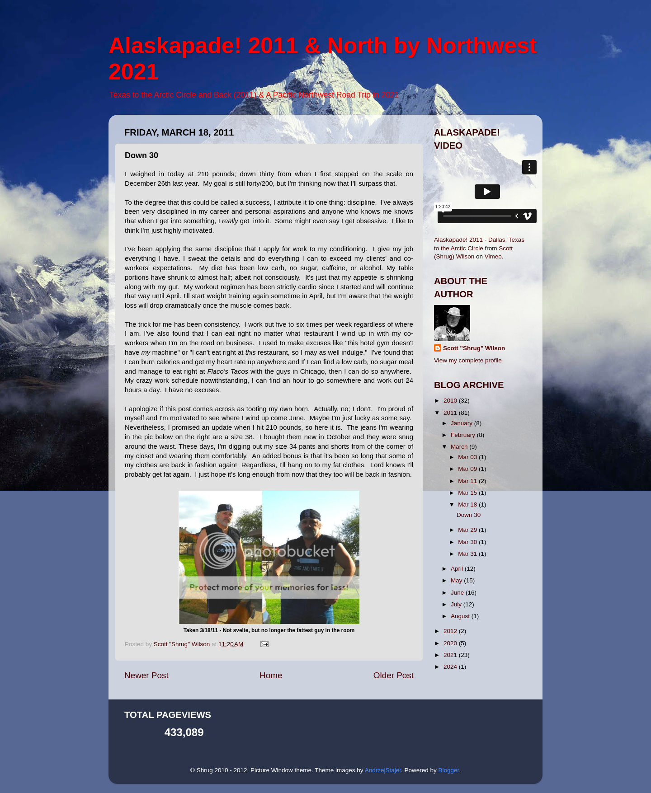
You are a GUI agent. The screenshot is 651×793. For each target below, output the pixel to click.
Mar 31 (468, 553)
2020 (451, 643)
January (462, 423)
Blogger (448, 770)
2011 (451, 412)
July (457, 604)
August (461, 616)
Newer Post (146, 675)
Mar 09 (468, 468)
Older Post (393, 675)
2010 (451, 400)
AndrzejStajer (383, 770)
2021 (451, 655)
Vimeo (493, 256)
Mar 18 (468, 504)
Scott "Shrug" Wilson (474, 348)
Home (270, 675)
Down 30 (469, 514)
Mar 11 (468, 481)
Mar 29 (468, 529)
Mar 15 (468, 492)
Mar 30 (468, 542)
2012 (451, 631)
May (457, 580)
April (458, 568)
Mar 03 (468, 457)
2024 (451, 666)
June (458, 592)
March (460, 446)
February (464, 435)
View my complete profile (468, 360)
